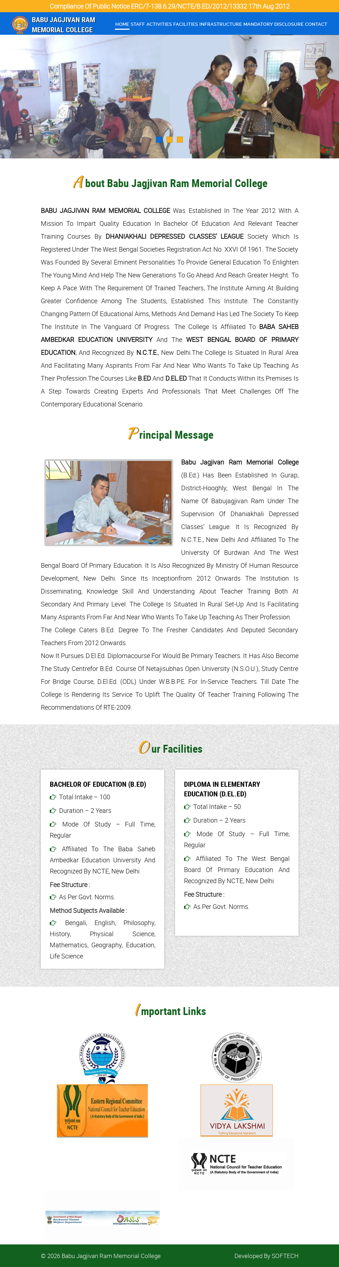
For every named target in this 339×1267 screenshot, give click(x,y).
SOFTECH (285, 1256)
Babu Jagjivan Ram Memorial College (63, 24)
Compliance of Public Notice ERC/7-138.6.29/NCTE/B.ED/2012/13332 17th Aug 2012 (170, 6)
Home (122, 24)
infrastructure (220, 24)
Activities (159, 24)
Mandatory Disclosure (273, 24)
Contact (316, 24)
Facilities (185, 24)
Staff (138, 24)
